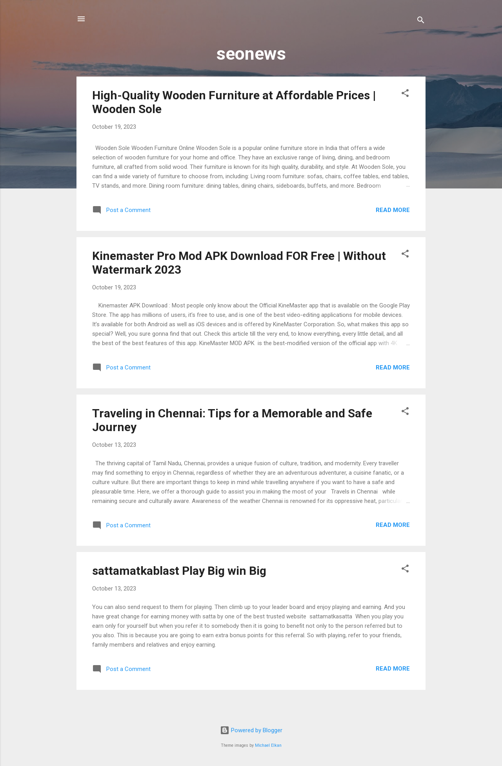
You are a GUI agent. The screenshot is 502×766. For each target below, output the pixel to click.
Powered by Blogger (251, 730)
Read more (393, 210)
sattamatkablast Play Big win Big (179, 571)
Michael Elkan (268, 745)
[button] (405, 94)
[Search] (421, 21)
